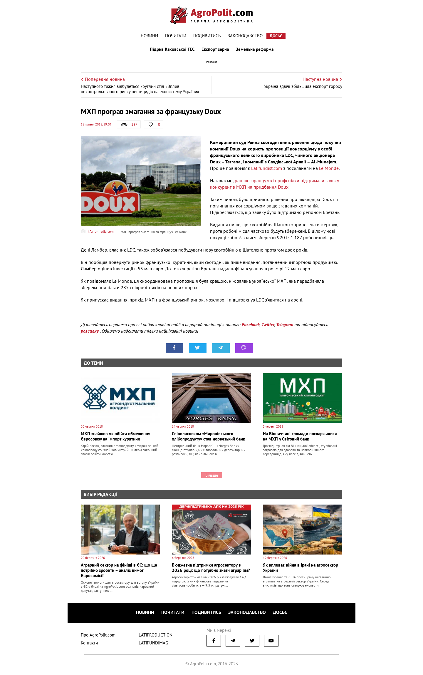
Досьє (276, 35)
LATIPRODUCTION (155, 635)
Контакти (89, 643)
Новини (149, 35)
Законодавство (245, 35)
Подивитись (207, 35)
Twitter (267, 324)
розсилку (90, 331)
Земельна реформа (254, 49)
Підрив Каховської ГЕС (172, 49)
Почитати (175, 35)
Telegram (284, 324)
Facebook (251, 324)
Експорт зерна (215, 49)
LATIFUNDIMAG (153, 643)
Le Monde (329, 168)
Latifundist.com (266, 168)
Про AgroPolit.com (98, 635)
